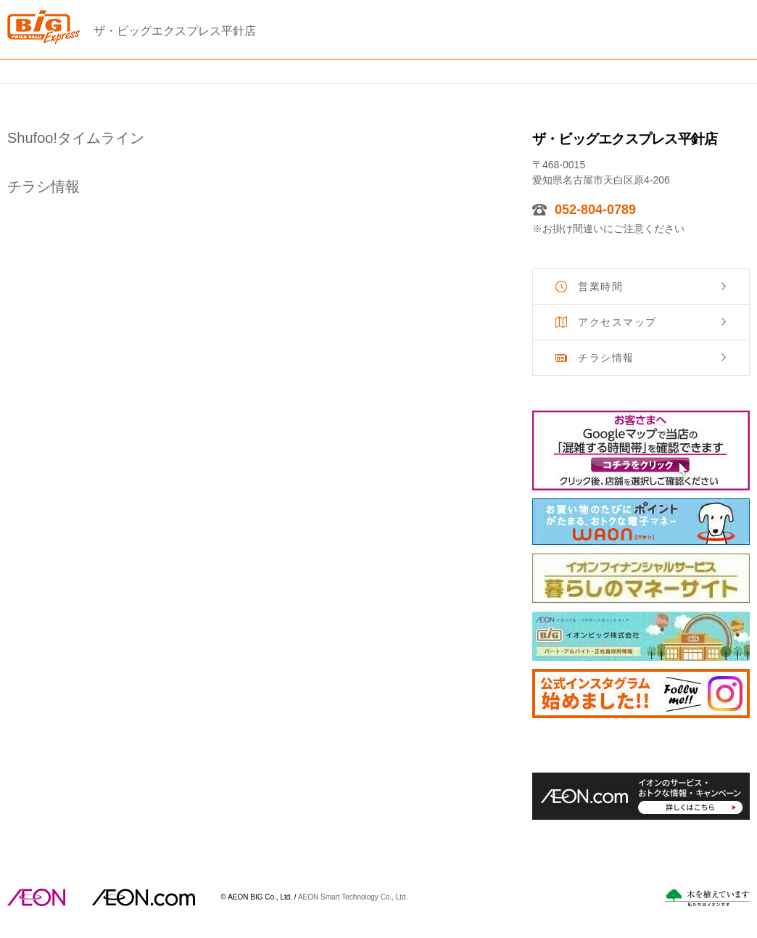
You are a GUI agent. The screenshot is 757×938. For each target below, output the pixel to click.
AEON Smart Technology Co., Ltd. (353, 896)
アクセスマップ (617, 322)
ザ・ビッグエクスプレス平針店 (175, 31)
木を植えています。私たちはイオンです (707, 898)
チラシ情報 (606, 357)
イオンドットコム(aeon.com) (143, 897)
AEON (36, 897)
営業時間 (600, 286)
